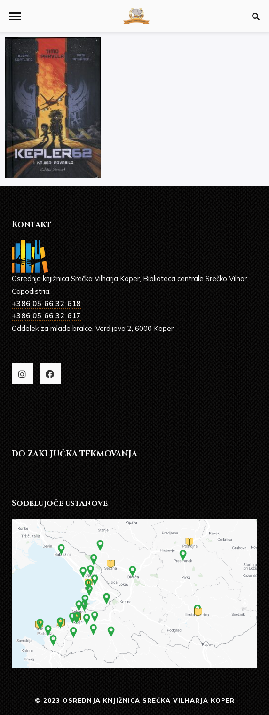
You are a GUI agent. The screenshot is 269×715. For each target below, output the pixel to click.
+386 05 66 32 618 (46, 303)
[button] (15, 16)
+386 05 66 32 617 (46, 315)
